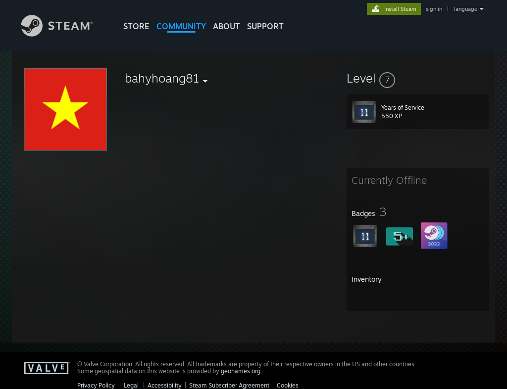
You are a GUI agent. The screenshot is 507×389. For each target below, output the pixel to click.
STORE (136, 26)
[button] (418, 78)
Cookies (288, 385)
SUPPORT (265, 26)
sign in (434, 8)
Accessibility (165, 385)
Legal (131, 385)
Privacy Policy (96, 385)
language (465, 8)
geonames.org (240, 371)
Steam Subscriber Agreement (229, 385)
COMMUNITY (181, 26)
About (226, 26)
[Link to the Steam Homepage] (64, 34)
